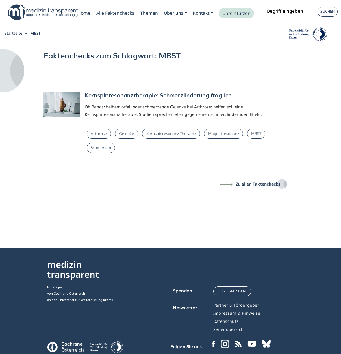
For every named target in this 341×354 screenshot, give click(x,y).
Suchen (327, 11)
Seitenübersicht (229, 329)
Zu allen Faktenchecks (258, 184)
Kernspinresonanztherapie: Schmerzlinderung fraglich (158, 95)
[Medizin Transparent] (42, 12)
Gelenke (126, 133)
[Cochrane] (65, 346)
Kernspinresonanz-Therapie (171, 133)
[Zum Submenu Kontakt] (203, 13)
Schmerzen (101, 147)
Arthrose (99, 133)
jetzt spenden (232, 291)
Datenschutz (226, 321)
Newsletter (185, 307)
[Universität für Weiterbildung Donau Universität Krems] (106, 349)
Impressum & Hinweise (236, 313)
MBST (256, 133)
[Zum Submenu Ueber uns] (175, 13)
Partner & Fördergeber (236, 305)
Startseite (13, 33)
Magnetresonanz (223, 133)
